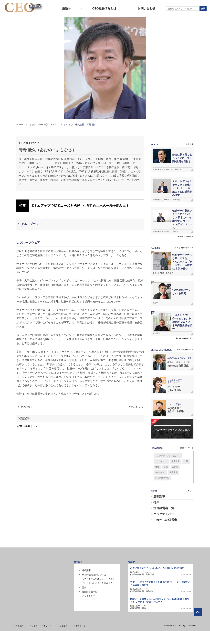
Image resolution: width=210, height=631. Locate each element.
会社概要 (63, 626)
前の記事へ (26, 407)
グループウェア (31, 224)
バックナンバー (163, 514)
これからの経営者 (165, 520)
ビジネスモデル (162, 478)
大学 (186, 461)
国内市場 (174, 472)
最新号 (66, 8)
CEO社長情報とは (104, 8)
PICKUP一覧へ (187, 236)
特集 (156, 502)
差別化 (175, 467)
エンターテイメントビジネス (168, 456)
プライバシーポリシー (41, 626)
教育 (157, 467)
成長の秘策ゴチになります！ (96, 574)
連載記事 (159, 496)
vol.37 (56, 124)
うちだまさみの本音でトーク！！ (98, 579)
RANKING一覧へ (186, 338)
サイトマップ (81, 626)
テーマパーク (161, 461)
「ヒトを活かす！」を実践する (97, 583)
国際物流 (175, 461)
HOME (19, 124)
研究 (166, 467)
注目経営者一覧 (163, 508)
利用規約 (19, 626)
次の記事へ (134, 407)
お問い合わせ (146, 8)
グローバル (160, 472)
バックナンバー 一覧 (38, 124)
